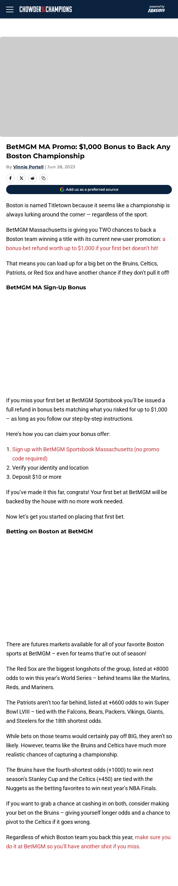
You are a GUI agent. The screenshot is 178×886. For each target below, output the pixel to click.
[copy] (43, 178)
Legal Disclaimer (123, 819)
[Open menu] (9, 9)
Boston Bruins (38, 731)
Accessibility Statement (33, 830)
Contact (14, 785)
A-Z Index (114, 830)
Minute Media (39, 858)
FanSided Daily (23, 796)
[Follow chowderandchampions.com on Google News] (162, 686)
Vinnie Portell (28, 167)
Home (12, 731)
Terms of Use (119, 808)
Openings (114, 774)
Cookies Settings (25, 842)
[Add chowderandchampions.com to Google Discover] (89, 189)
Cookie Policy (21, 819)
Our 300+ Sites (120, 785)
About (12, 774)
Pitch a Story (118, 796)
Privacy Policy (21, 808)
